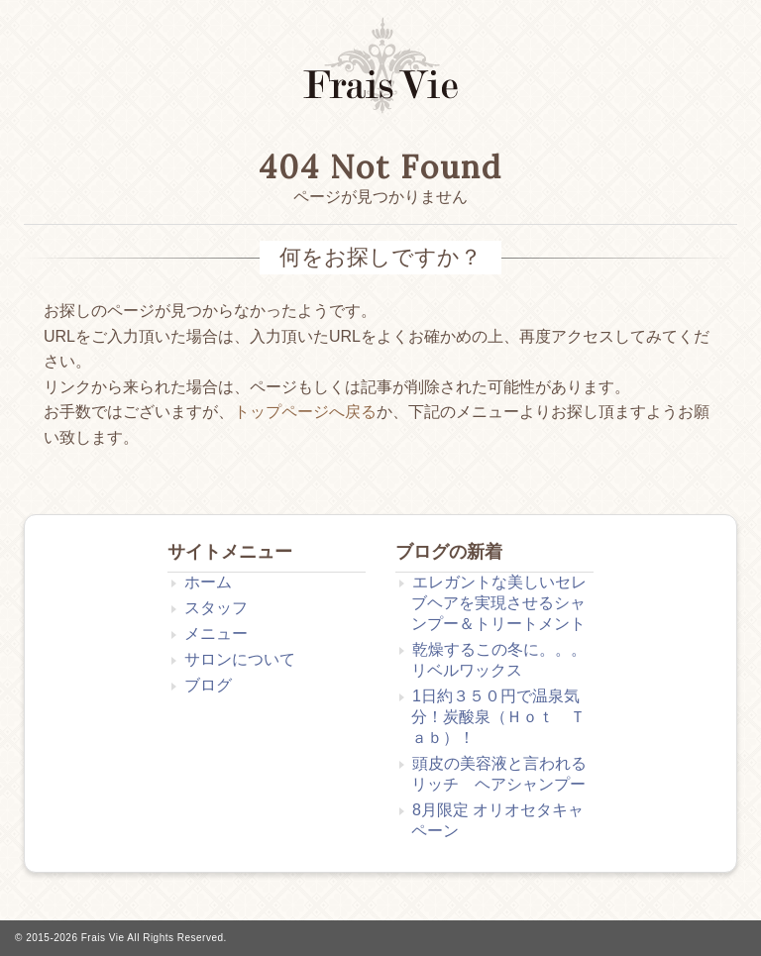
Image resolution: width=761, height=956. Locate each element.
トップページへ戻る (305, 411)
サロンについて (239, 659)
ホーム (208, 582)
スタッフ (216, 607)
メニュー (216, 633)
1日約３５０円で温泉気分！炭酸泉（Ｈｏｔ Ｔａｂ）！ (498, 717)
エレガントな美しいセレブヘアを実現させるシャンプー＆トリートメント (499, 603)
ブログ (208, 685)
